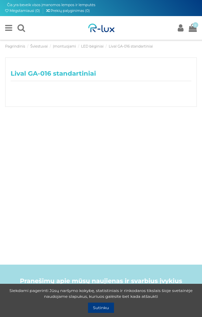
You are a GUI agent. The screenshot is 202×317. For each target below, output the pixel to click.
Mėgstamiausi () (23, 11)
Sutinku (101, 307)
